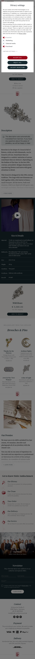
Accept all (17, 57)
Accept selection (18, 67)
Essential (8, 37)
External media (11, 43)
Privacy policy (22, 33)
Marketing (9, 40)
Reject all (18, 62)
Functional (9, 46)
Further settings (9, 51)
